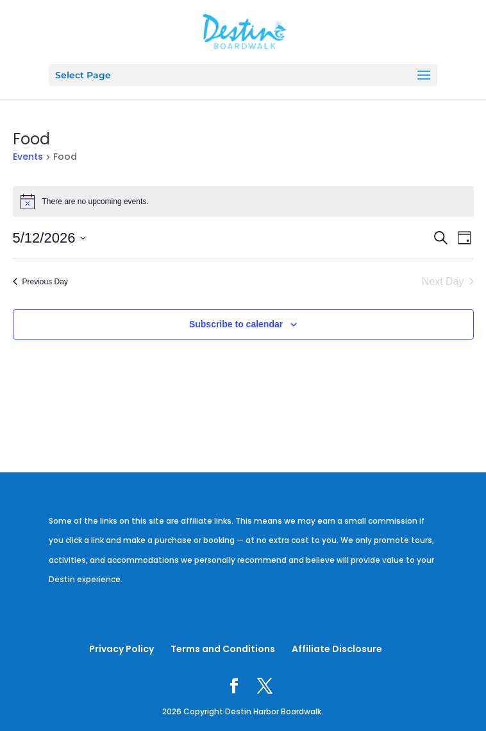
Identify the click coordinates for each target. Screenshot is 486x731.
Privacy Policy (121, 648)
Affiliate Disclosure (337, 648)
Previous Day (40, 281)
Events (28, 157)
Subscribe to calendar (236, 324)
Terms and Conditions (223, 648)
